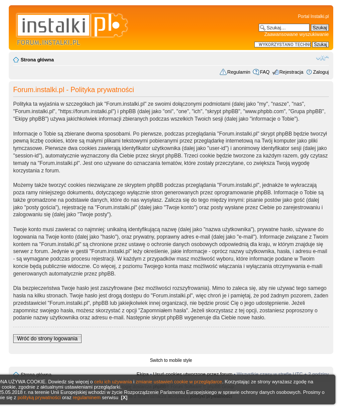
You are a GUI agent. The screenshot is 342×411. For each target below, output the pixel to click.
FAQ (265, 72)
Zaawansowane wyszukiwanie (296, 34)
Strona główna (37, 59)
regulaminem (87, 397)
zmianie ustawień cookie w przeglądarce (179, 381)
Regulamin (238, 72)
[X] (124, 397)
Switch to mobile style (171, 360)
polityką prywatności (39, 397)
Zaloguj (321, 72)
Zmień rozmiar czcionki (322, 58)
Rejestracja (291, 72)
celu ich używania (113, 381)
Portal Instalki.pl (313, 16)
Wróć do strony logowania (47, 339)
